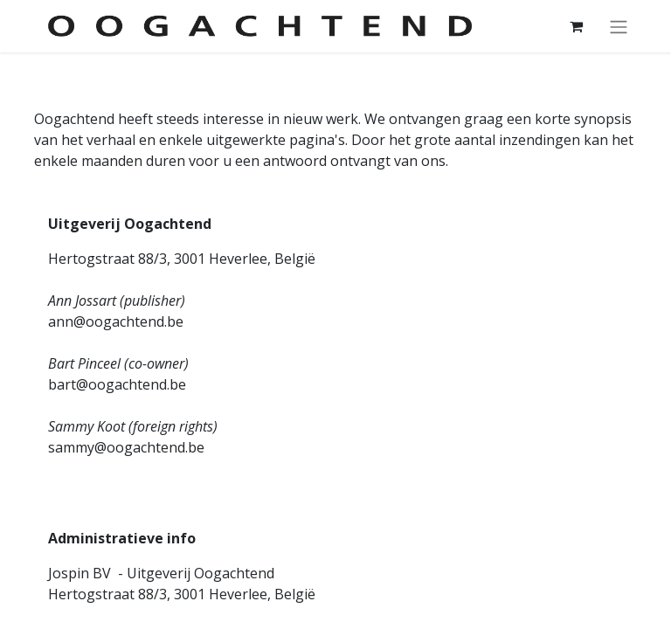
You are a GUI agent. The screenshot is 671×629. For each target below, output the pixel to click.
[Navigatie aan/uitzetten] (618, 26)
